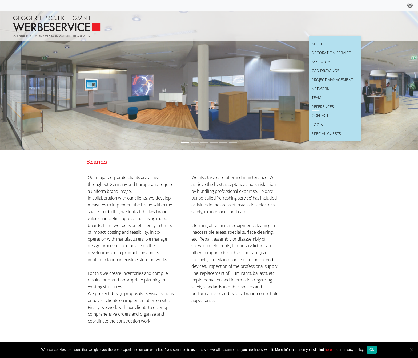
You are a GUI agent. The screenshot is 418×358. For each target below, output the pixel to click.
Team (316, 97)
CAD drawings (325, 70)
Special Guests (326, 133)
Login (317, 124)
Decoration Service (331, 52)
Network (320, 88)
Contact (320, 115)
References (323, 106)
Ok (371, 350)
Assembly (321, 61)
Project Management (332, 79)
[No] (411, 349)
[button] (31, 80)
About (318, 43)
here (329, 350)
